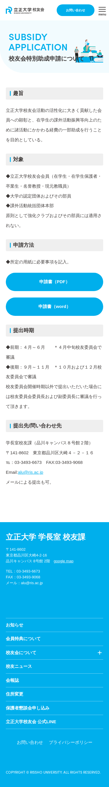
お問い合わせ (75, 10)
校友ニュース (19, 666)
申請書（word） (54, 306)
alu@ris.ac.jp (30, 472)
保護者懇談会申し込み (27, 707)
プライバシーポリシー (70, 742)
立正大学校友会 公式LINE (31, 721)
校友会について (21, 652)
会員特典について (23, 638)
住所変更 (14, 693)
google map (64, 561)
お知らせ (14, 624)
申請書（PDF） (54, 281)
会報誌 (12, 680)
